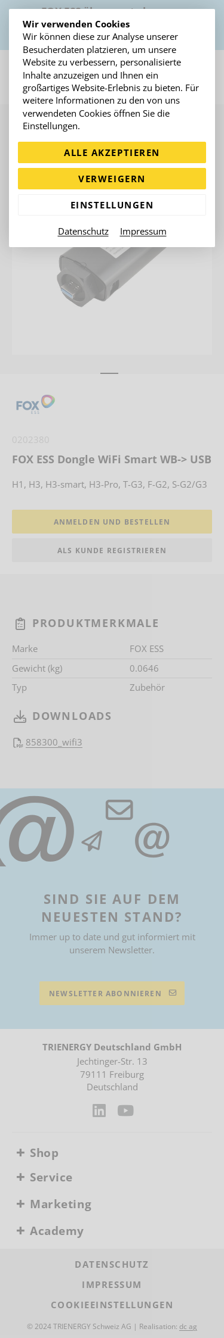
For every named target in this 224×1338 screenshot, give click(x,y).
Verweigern (111, 179)
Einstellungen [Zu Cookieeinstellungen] (112, 205)
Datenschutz (83, 231)
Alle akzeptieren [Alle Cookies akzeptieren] (111, 152)
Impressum (143, 231)
